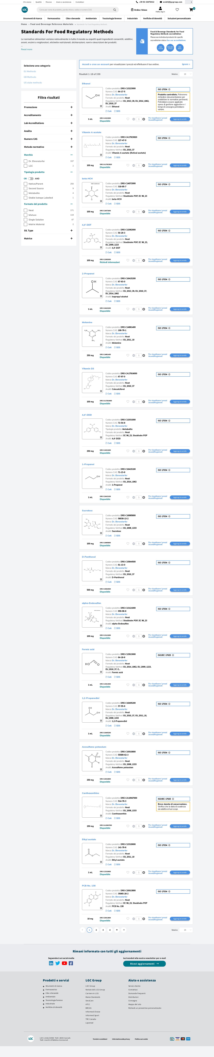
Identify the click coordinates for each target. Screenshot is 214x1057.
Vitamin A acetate (96, 132)
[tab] (49, 107)
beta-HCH (90, 179)
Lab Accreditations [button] (48, 123)
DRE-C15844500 (128, 567)
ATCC (88, 1015)
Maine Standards (93, 1008)
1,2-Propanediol (95, 705)
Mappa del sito (134, 1015)
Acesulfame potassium (100, 755)
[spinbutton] (139, 119)
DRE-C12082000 (128, 231)
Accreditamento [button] (48, 115)
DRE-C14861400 (128, 330)
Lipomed (89, 1033)
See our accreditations (176, 40)
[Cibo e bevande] (43, 1004)
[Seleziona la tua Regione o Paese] (189, 2)
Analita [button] (48, 131)
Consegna (132, 1011)
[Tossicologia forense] (43, 1011)
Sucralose (90, 515)
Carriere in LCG (92, 1004)
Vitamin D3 (91, 372)
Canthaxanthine (95, 802)
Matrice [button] (48, 238)
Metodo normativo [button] (48, 146)
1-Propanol (91, 469)
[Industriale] (43, 1015)
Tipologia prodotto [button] (48, 172)
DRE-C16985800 (128, 521)
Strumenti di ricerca (54, 997)
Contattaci (80, 2)
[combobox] (75, 10)
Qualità (39, 2)
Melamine (89, 325)
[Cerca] (112, 9)
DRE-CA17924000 (129, 377)
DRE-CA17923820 (129, 137)
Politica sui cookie (143, 1050)
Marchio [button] (48, 154)
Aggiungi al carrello (180, 119)
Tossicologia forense (54, 1011)
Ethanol (88, 83)
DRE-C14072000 (128, 184)
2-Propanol (91, 275)
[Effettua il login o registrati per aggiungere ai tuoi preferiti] (128, 119)
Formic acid (91, 656)
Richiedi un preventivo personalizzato (144, 1019)
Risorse (49, 2)
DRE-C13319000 (128, 854)
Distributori (133, 1008)
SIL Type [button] (48, 230)
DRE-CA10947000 (129, 807)
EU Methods (30, 71)
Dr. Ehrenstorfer (119, 95)
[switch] (31, 178)
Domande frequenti (137, 1004)
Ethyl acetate (92, 848)
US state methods (33, 82)
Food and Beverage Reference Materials (51, 24)
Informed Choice (93, 1022)
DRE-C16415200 (128, 281)
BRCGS (88, 1019)
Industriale (50, 1014)
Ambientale (50, 1007)
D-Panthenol (92, 562)
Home (24, 24)
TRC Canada (91, 1030)
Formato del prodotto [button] (48, 203)
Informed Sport (92, 1026)
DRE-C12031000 (128, 424)
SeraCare (89, 1011)
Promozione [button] (48, 107)
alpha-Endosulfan (96, 609)
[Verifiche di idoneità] (43, 1018)
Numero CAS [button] (48, 138)
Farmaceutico (51, 1000)
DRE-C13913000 (128, 661)
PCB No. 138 (92, 895)
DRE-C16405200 (128, 711)
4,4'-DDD (89, 418)
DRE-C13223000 (128, 88)
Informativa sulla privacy (121, 1050)
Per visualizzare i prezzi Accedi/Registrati (156, 119)
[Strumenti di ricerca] (43, 997)
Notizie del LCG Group (95, 1000)
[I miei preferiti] (178, 9)
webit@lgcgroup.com (172, 2)
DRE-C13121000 (128, 614)
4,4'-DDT (89, 226)
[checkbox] (25, 161)
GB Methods (30, 77)
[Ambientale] (43, 1008)
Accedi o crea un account (96, 64)
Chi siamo (27, 2)
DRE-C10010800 (128, 760)
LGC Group (90, 997)
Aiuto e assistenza (63, 2)
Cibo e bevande (52, 1004)
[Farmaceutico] (43, 1001)
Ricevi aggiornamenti (142, 974)
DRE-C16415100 (128, 474)
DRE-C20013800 (128, 900)
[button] (144, 119)
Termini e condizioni (98, 1050)
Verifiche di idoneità (54, 1018)
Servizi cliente (134, 997)
